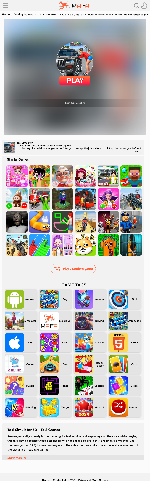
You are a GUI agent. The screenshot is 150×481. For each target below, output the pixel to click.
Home (6, 14)
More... (139, 151)
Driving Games (23, 14)
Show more (17, 458)
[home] (74, 5)
